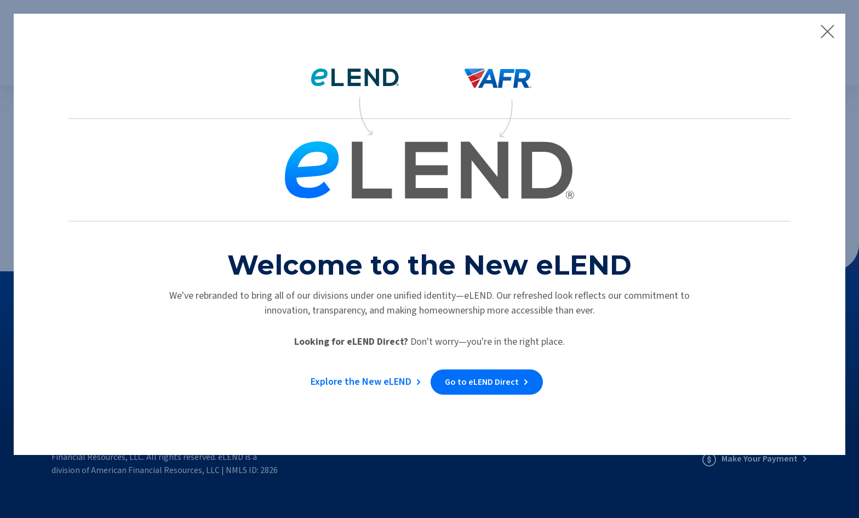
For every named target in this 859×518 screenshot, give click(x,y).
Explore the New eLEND (359, 378)
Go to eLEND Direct (483, 378)
